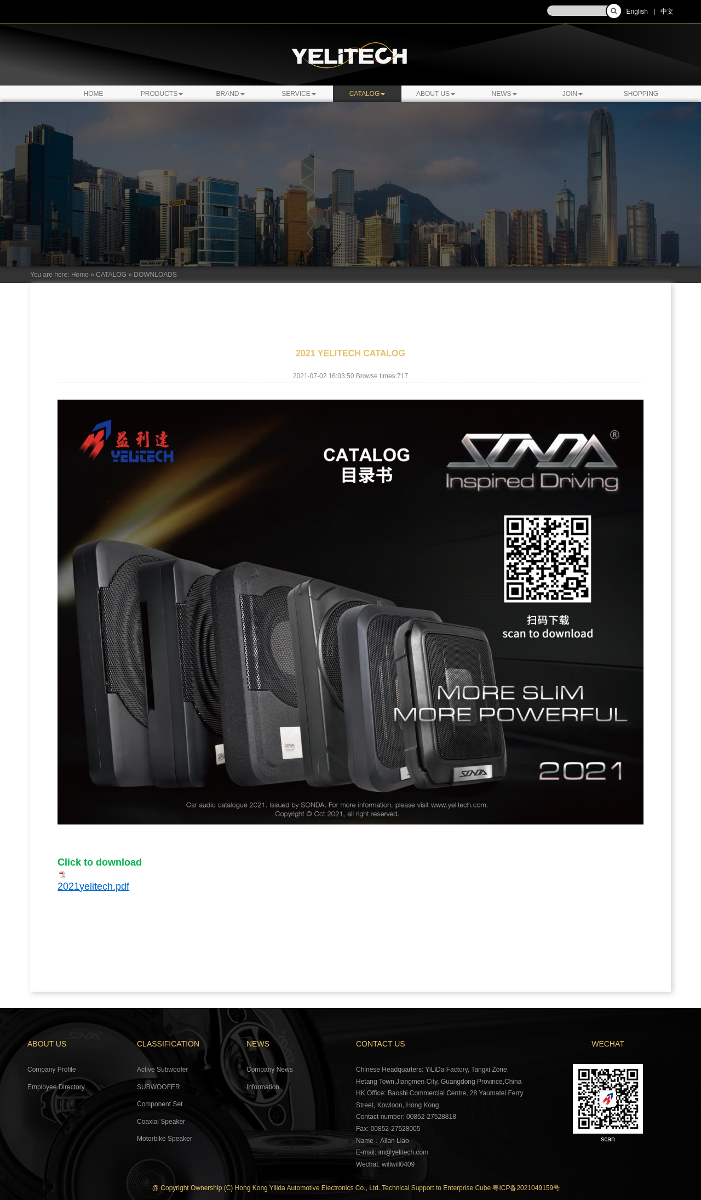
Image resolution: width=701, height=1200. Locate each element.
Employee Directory (56, 1087)
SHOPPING (641, 94)
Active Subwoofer (162, 1069)
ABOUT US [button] (435, 94)
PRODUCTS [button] (162, 94)
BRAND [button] (230, 94)
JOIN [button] (572, 94)
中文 (667, 11)
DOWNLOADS (155, 274)
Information (262, 1087)
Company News (269, 1069)
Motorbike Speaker (164, 1138)
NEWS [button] (504, 94)
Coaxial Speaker (161, 1121)
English (637, 11)
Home (94, 94)
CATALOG (111, 274)
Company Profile (51, 1069)
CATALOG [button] (367, 94)
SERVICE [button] (298, 94)
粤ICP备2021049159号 (526, 1188)
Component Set (159, 1104)
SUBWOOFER (158, 1087)
